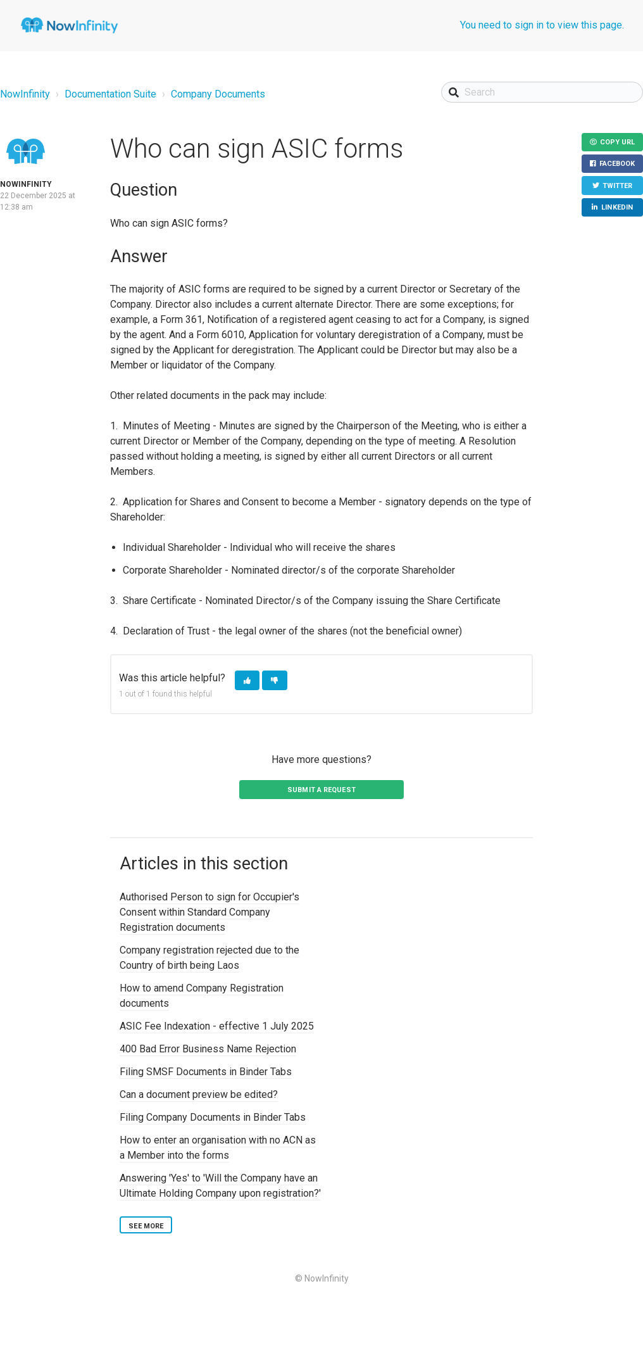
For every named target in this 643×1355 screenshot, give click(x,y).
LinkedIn (616, 210)
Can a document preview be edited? (199, 1094)
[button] (247, 680)
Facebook (616, 165)
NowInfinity (25, 94)
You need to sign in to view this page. (542, 25)
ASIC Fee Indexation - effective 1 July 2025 (217, 1026)
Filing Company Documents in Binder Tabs (213, 1117)
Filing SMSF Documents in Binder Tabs (206, 1072)
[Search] (542, 92)
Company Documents (218, 94)
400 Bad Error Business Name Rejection (208, 1049)
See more (145, 1226)
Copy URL (616, 143)
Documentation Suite (110, 94)
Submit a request (321, 790)
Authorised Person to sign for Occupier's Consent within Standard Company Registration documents (209, 912)
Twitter (616, 188)
